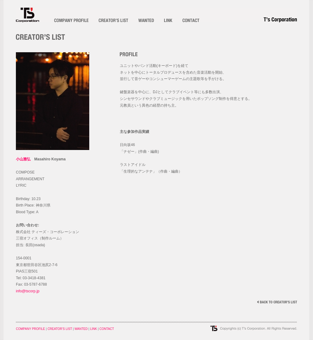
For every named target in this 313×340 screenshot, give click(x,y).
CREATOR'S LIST (59, 329)
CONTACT (106, 329)
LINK (93, 329)
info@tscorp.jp (27, 291)
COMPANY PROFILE (30, 329)
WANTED (81, 329)
